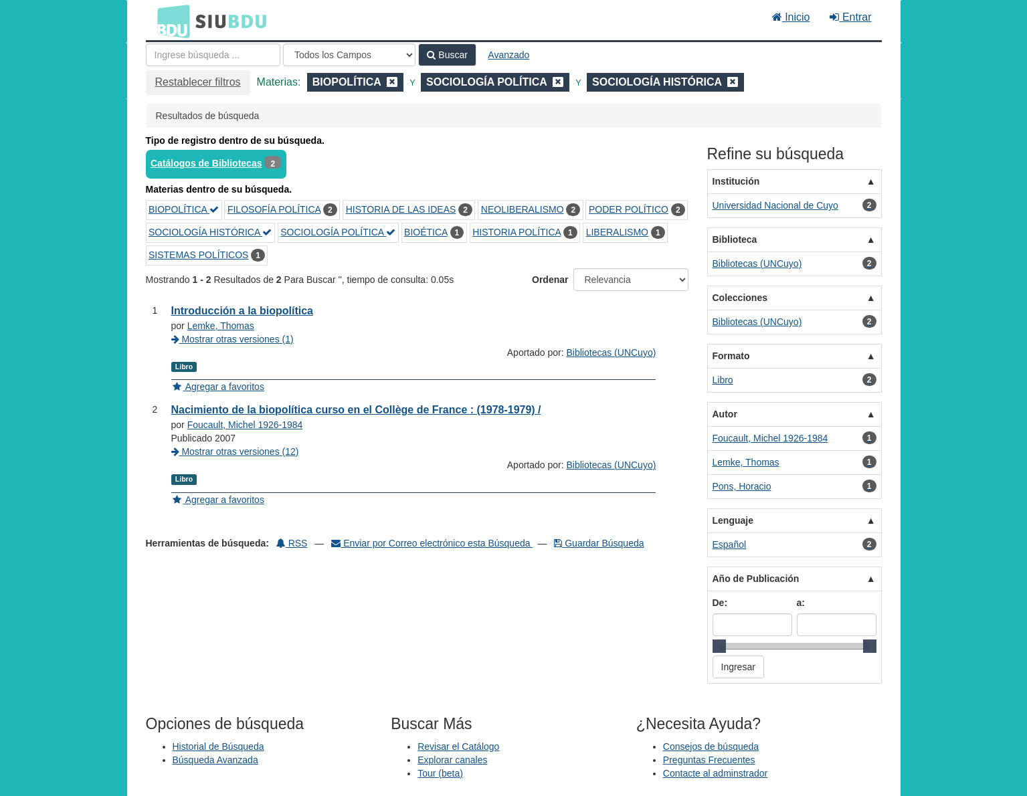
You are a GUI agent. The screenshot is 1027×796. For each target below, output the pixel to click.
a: (801, 602)
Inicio (791, 17)
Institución (736, 181)
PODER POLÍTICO (628, 209)
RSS (292, 543)
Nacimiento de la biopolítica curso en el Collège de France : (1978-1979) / (356, 409)
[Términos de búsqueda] (213, 54)
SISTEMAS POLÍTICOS (198, 255)
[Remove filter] (392, 82)
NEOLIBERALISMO (522, 209)
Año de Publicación (756, 578)
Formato (731, 356)
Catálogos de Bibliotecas (206, 163)
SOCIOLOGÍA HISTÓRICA (210, 232)
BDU (170, 20)
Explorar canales (452, 760)
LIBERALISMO (617, 232)
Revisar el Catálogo (458, 746)
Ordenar (550, 279)
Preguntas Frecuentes (709, 760)
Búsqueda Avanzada (215, 760)
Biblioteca (735, 239)
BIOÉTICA (426, 232)
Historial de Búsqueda (218, 746)
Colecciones (740, 297)
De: (720, 602)
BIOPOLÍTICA (184, 209)
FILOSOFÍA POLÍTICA (273, 209)
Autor (725, 414)
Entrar (850, 17)
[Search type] (349, 54)
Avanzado (508, 54)
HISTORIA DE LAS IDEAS (401, 209)
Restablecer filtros (198, 82)
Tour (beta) (440, 773)
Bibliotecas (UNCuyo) (611, 352)
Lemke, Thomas (220, 325)
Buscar (447, 54)
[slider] (719, 646)
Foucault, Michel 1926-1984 (245, 424)
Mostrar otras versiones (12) (235, 451)
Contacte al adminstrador (715, 773)
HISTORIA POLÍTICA (516, 232)
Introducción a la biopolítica (242, 310)
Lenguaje (733, 520)
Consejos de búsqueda (711, 746)
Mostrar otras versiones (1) (232, 339)
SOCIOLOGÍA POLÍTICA (337, 232)
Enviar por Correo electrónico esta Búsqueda (432, 543)
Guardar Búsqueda (599, 543)
